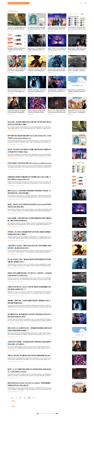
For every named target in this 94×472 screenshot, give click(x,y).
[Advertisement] (22, 405)
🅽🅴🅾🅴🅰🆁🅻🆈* (19, 3)
